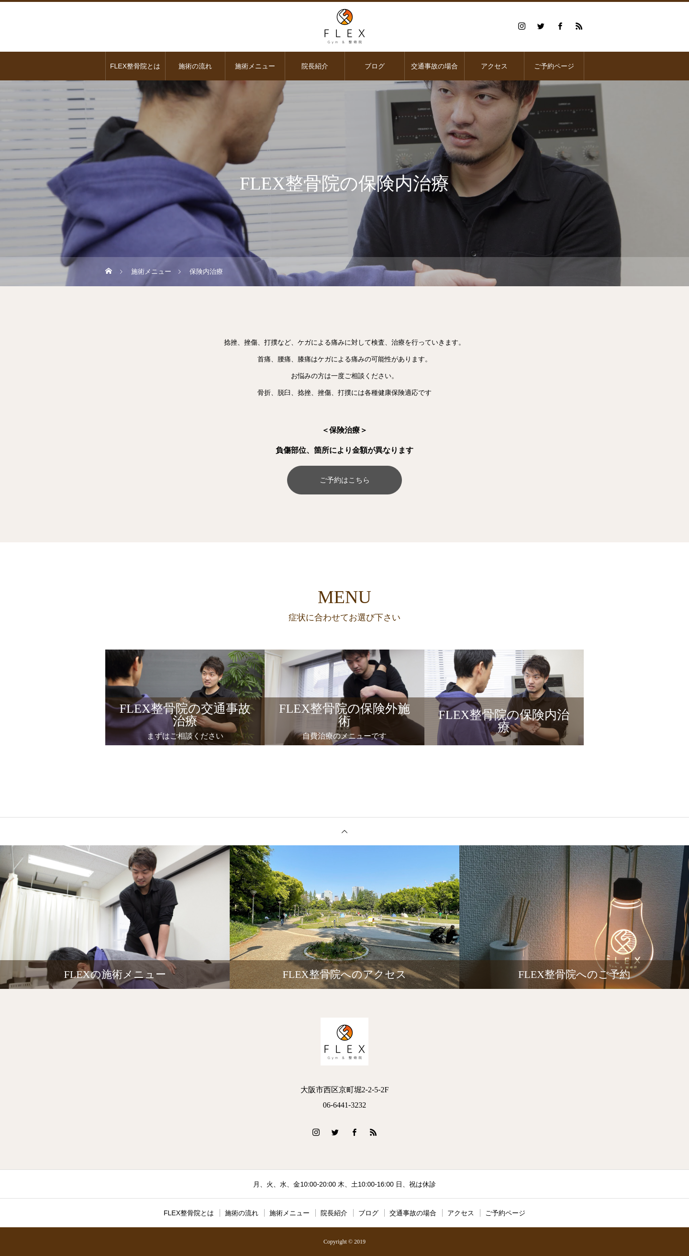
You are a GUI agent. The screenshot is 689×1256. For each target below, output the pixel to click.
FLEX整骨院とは (135, 66)
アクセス (494, 66)
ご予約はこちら (344, 480)
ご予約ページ (554, 66)
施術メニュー (255, 66)
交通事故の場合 (434, 66)
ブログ (375, 66)
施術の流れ (195, 66)
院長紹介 (314, 66)
